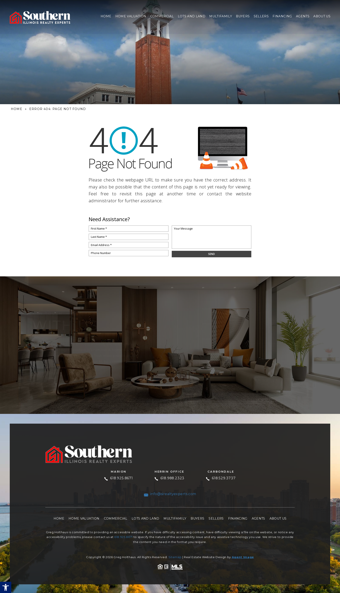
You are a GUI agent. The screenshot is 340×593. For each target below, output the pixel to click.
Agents (302, 16)
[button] (5, 587)
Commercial (162, 16)
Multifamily (220, 16)
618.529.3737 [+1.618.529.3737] (221, 478)
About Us (321, 16)
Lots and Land (191, 16)
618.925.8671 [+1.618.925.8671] (118, 478)
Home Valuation (130, 16)
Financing (282, 16)
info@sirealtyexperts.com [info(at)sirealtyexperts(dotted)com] (170, 494)
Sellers (261, 16)
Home (106, 16)
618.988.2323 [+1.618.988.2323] (169, 478)
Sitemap (175, 557)
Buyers (243, 16)
